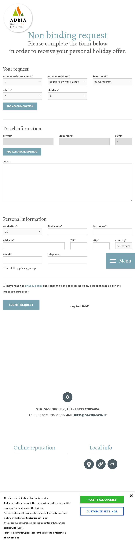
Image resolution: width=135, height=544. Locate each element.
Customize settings (101, 511)
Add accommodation (20, 106)
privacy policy (33, 285)
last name (99, 226)
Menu (120, 260)
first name (54, 226)
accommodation (58, 76)
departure (65, 136)
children (53, 90)
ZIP (72, 240)
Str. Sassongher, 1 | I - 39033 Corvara (67, 409)
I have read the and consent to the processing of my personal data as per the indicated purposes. (62, 288)
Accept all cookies (102, 499)
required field (79, 306)
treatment (99, 76)
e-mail (7, 254)
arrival (7, 136)
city (95, 240)
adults (7, 90)
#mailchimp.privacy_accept (20, 268)
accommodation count (17, 76)
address (8, 240)
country (120, 240)
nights (118, 136)
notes (6, 161)
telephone (54, 254)
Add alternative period (22, 151)
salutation (9, 226)
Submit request (21, 305)
